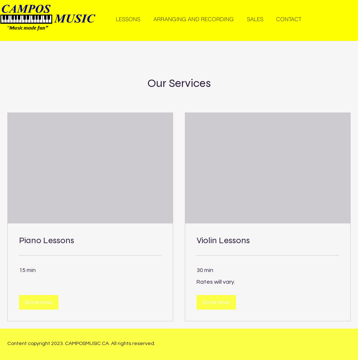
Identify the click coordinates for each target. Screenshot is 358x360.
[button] (38, 302)
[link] (90, 240)
